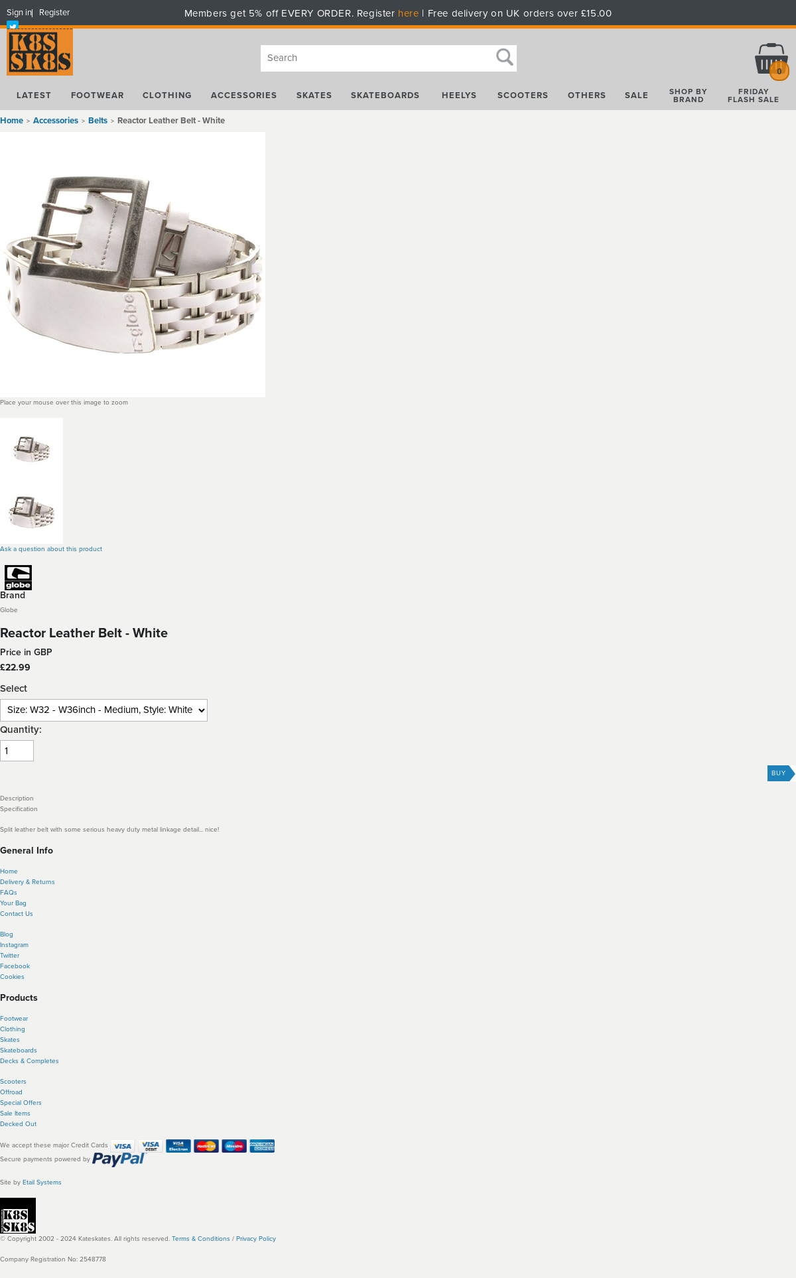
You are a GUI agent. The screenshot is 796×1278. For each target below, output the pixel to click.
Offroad (11, 1092)
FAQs (8, 893)
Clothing (12, 1029)
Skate (8, 1050)
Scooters (13, 1082)
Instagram (14, 945)
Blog (6, 934)
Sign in (19, 12)
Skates (10, 1040)
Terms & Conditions (201, 1239)
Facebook (15, 966)
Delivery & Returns (27, 882)
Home (11, 120)
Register (54, 12)
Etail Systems (42, 1182)
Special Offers (21, 1103)
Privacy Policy (256, 1239)
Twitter (9, 956)
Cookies (12, 977)
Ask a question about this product (51, 549)
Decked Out (18, 1124)
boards (27, 1050)
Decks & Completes (29, 1061)
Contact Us (16, 914)
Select (13, 689)
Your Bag (13, 903)
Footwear (14, 1019)
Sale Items (15, 1114)
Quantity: (21, 730)
